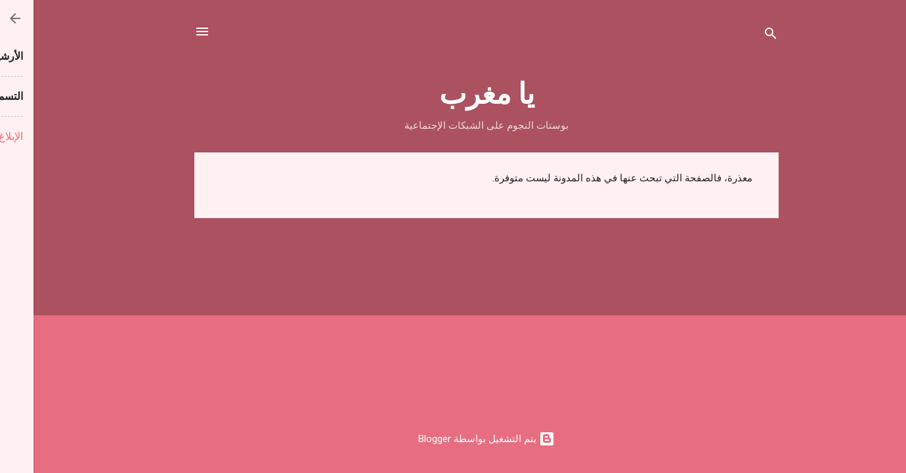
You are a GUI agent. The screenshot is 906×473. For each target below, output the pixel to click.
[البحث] (737, 36)
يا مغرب (453, 91)
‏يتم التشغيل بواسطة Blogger (453, 439)
